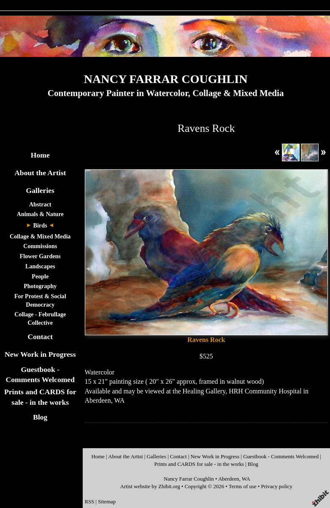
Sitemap (107, 502)
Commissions (40, 246)
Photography (40, 286)
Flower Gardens (40, 256)
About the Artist (40, 172)
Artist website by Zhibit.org (150, 486)
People (40, 276)
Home (40, 155)
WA (246, 479)
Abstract (40, 204)
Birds (40, 225)
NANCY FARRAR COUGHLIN (166, 79)
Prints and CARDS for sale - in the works (199, 464)
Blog (40, 417)
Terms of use (243, 486)
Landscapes (40, 266)
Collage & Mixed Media (40, 236)
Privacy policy (276, 486)
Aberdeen (228, 479)
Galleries (40, 190)
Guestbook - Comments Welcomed (281, 457)
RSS (90, 502)
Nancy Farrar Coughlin (189, 479)
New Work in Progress (40, 354)
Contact (40, 336)
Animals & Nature (40, 214)
